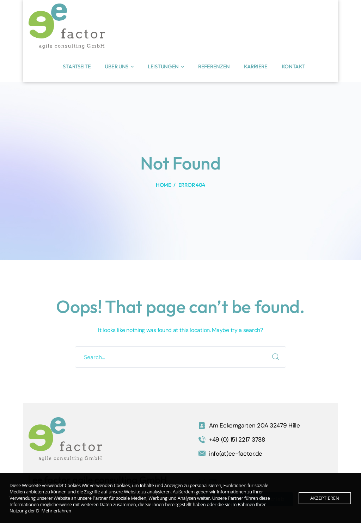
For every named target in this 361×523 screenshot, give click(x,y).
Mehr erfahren (57, 510)
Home (163, 184)
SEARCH (276, 357)
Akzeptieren (324, 498)
